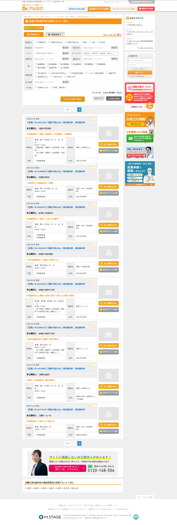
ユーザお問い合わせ (121, 509)
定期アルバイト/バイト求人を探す (54, 16)
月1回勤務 (65, 68)
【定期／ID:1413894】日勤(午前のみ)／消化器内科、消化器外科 (56, 368)
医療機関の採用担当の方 (141, 2)
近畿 (66, 16)
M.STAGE (49, 517)
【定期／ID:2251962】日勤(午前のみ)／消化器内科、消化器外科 (56, 284)
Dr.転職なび (77, 9)
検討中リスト (146, 9)
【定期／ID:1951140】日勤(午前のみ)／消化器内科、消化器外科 (56, 122)
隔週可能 (53, 68)
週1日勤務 (41, 68)
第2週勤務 (65, 64)
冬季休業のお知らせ (135, 25)
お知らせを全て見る (146, 48)
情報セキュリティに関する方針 (100, 509)
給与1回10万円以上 (59, 73)
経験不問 (112, 73)
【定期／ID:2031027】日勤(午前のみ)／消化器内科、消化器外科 (56, 207)
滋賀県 (36, 488)
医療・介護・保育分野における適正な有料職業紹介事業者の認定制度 (136, 517)
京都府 (43, 488)
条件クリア (98, 98)
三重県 (28, 488)
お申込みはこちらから (67, 468)
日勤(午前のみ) (57, 42)
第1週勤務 (53, 64)
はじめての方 (109, 2)
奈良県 (66, 488)
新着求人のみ (43, 87)
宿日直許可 (42, 73)
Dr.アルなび (99, 9)
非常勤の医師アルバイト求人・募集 (33, 16)
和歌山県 (74, 488)
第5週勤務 (101, 64)
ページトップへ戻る (145, 496)
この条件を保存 (114, 98)
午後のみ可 (71, 77)
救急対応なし (43, 77)
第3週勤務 (77, 64)
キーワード (76, 53)
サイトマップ (121, 2)
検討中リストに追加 (109, 150)
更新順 (119, 93)
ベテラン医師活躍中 (96, 73)
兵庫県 (58, 488)
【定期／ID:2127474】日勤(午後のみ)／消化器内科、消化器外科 (56, 409)
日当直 (102, 42)
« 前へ (67, 110)
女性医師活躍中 (77, 73)
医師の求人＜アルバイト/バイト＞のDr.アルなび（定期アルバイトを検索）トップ (88, 505)
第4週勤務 (89, 64)
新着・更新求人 (60, 87)
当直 (93, 42)
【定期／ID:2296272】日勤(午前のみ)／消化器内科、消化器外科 (56, 327)
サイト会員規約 (62, 509)
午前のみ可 (57, 77)
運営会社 (51, 509)
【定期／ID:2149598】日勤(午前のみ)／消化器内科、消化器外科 (56, 171)
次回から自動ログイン (141, 69)
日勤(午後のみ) (73, 42)
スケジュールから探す (34, 28)
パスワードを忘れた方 (136, 76)
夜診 (85, 42)
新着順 (105, 93)
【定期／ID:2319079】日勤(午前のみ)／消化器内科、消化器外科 (56, 248)
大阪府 (51, 488)
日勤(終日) (42, 42)
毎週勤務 (41, 64)
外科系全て (73, 16)
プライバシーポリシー (79, 509)
